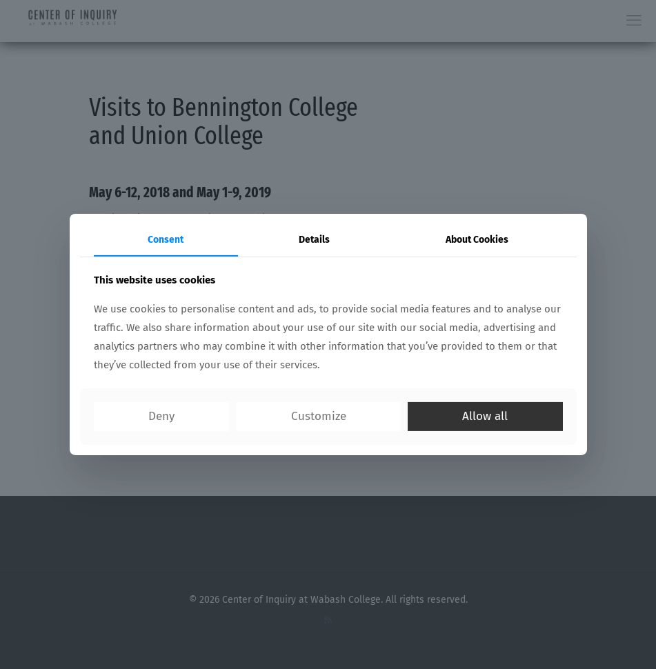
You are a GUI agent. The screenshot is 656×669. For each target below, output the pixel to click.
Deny (161, 416)
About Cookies (477, 240)
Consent (165, 240)
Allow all (485, 416)
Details (314, 240)
